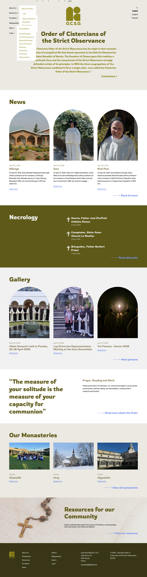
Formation (13, 18)
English (135, 11)
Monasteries (26, 556)
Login (11, 33)
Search (54, 560)
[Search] (135, 7)
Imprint (54, 553)
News (11, 28)
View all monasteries (121, 487)
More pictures (125, 359)
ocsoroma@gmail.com (89, 565)
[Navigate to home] (12, 555)
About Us (12, 8)
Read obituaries (124, 257)
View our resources (122, 533)
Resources (13, 13)
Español (135, 14)
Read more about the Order (117, 412)
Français (135, 18)
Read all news (125, 195)
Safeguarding (14, 23)
